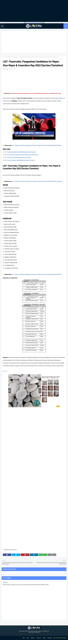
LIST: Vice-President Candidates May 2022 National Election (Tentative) (21, 154)
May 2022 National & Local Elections (12, 56)
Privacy (44, 637)
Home (4, 56)
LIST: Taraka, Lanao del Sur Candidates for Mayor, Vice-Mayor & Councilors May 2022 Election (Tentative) (36, 274)
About (28, 637)
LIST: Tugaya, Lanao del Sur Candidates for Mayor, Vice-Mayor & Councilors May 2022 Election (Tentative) (37, 145)
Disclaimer (50, 637)
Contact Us (39, 637)
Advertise (33, 637)
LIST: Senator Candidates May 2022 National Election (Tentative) (20, 160)
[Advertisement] (34, 11)
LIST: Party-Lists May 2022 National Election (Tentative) (18, 157)
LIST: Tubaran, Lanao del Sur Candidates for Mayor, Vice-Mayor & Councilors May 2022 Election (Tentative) (37, 181)
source (4, 371)
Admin (5, 69)
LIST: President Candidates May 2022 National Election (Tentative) (20, 152)
